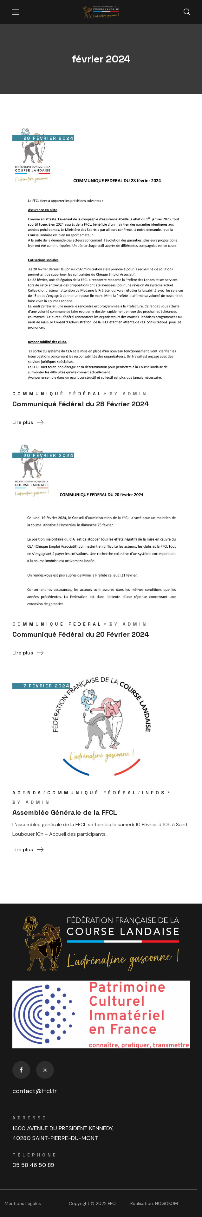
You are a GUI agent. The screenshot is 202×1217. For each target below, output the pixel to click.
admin (135, 393)
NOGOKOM (166, 1203)
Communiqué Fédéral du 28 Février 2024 (80, 403)
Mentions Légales (23, 1203)
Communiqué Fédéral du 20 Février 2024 (80, 634)
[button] (187, 12)
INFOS (154, 792)
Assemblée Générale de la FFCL (64, 812)
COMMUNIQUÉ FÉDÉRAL (57, 393)
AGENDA (27, 792)
